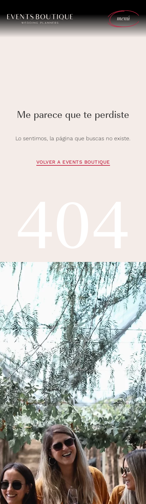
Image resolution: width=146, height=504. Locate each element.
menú (123, 18)
